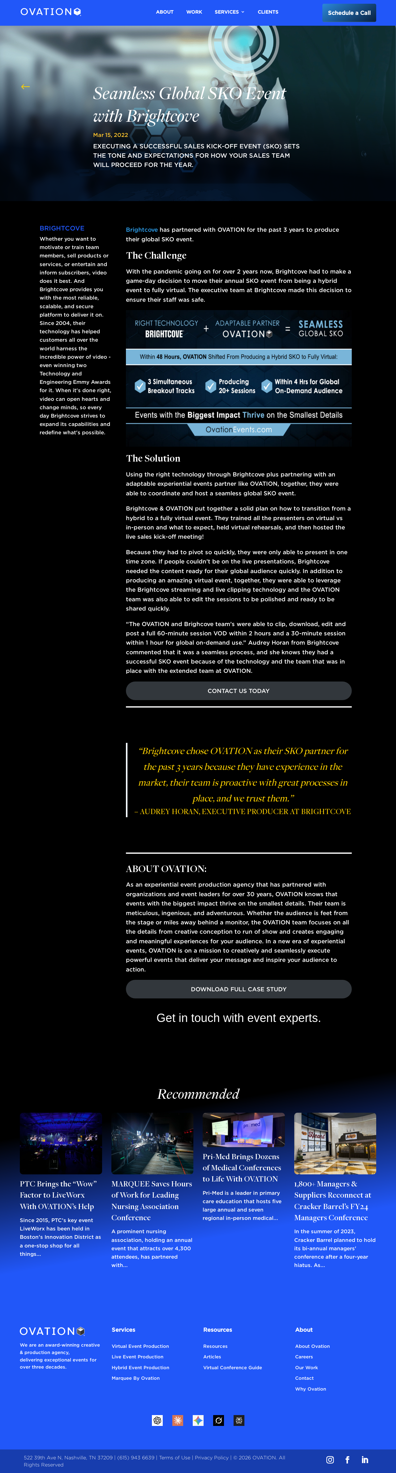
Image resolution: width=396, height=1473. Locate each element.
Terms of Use (174, 1457)
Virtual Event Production (140, 1346)
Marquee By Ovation (136, 1377)
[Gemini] (198, 1420)
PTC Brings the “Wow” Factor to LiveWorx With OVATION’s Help (58, 1196)
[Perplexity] (239, 1420)
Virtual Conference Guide (232, 1367)
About (165, 11)
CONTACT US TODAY (239, 690)
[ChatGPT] (157, 1420)
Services (227, 11)
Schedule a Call (349, 13)
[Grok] (218, 1420)
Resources (215, 1346)
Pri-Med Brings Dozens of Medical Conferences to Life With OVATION (242, 1168)
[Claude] (177, 1420)
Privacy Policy (212, 1457)
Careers (304, 1356)
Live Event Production (137, 1356)
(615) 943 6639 (135, 1457)
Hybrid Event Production (140, 1367)
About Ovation (312, 1346)
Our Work (306, 1367)
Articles (212, 1356)
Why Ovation (310, 1388)
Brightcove (142, 229)
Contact (304, 1377)
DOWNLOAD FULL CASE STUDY (239, 989)
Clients (268, 11)
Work (194, 11)
